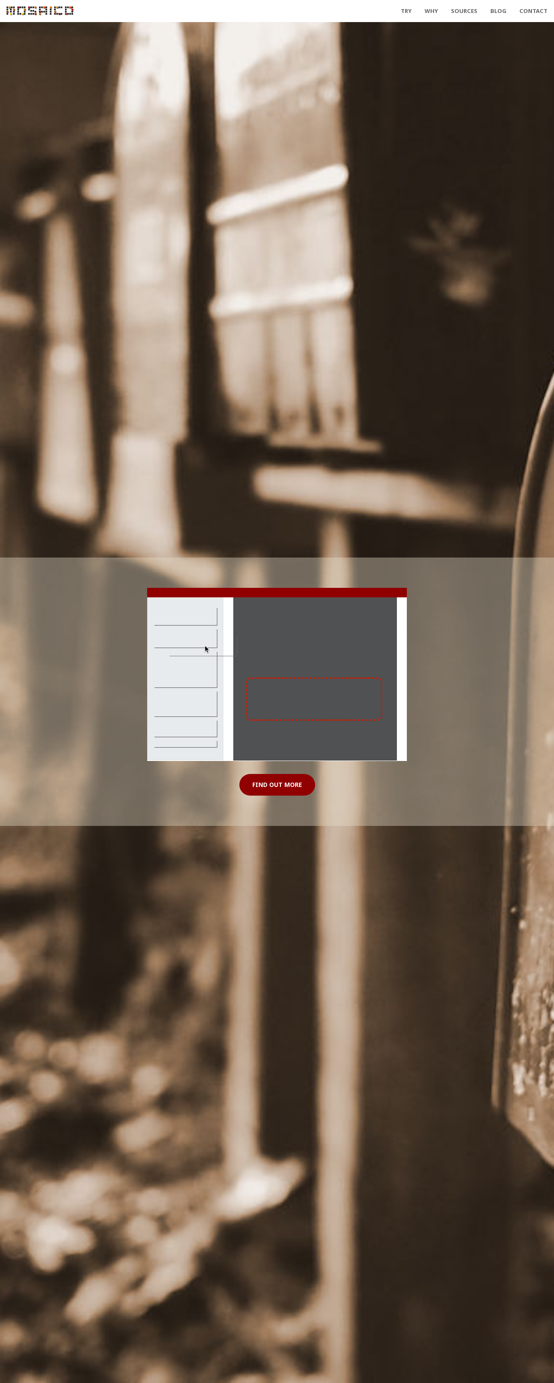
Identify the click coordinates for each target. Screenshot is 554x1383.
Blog (498, 11)
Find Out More (277, 784)
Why (431, 11)
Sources (464, 11)
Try (406, 11)
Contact (533, 11)
